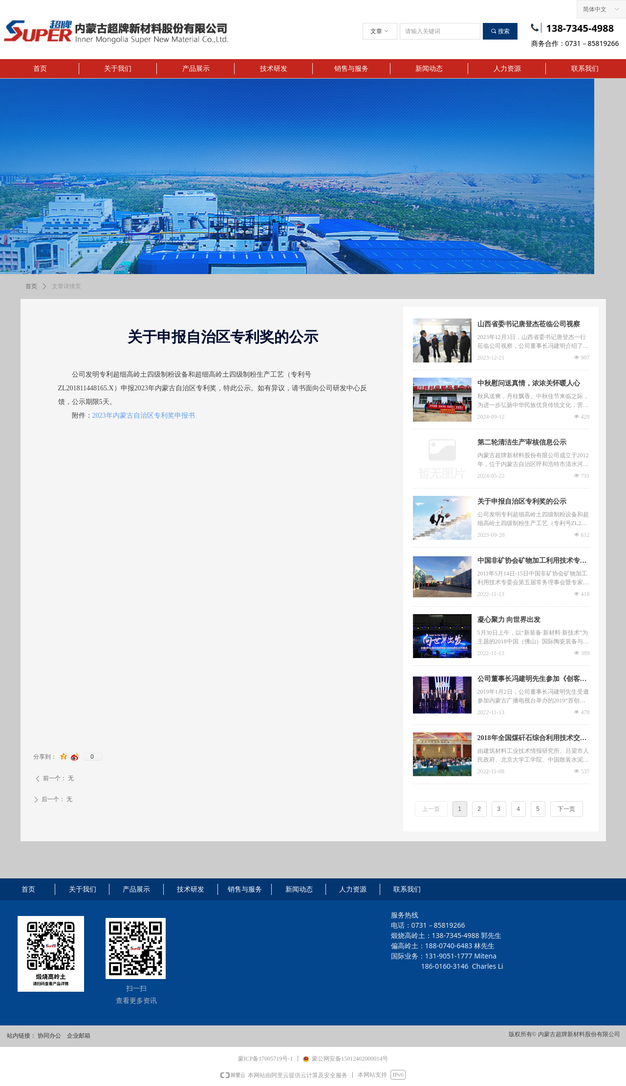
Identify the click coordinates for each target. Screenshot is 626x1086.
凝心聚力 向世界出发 (509, 619)
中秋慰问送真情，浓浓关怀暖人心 (528, 383)
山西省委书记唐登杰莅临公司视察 (528, 324)
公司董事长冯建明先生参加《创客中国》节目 (532, 680)
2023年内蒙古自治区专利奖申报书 (143, 415)
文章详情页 (66, 286)
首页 (31, 286)
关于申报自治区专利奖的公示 (521, 501)
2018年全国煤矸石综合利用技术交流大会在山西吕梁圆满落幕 (532, 739)
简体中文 (594, 9)
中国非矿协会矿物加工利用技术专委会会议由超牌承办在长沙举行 (532, 562)
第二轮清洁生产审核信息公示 (521, 442)
